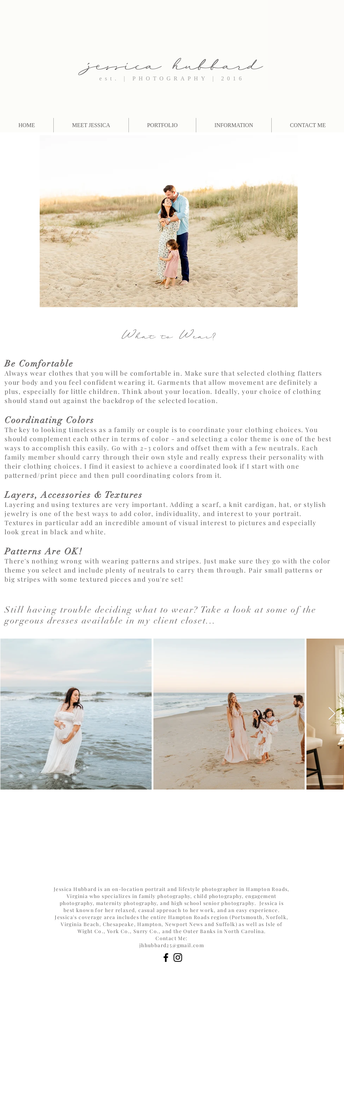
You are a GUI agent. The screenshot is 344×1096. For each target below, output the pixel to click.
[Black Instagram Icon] (178, 957)
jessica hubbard (175, 61)
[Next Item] (332, 714)
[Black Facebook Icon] (166, 957)
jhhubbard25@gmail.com (171, 945)
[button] (233, 125)
